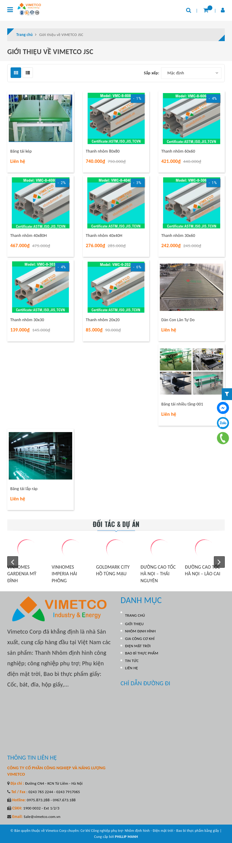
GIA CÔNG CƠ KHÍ (140, 638)
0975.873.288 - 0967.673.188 (51, 800)
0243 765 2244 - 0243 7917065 (53, 792)
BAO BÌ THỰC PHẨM (141, 653)
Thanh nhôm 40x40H (104, 235)
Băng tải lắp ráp (23, 488)
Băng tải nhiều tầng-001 (182, 404)
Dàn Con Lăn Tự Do (178, 319)
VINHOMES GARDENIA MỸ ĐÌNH (21, 573)
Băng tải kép (21, 151)
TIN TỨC (132, 660)
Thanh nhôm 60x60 (178, 151)
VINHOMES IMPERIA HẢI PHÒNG (64, 573)
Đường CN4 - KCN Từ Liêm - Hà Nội (53, 783)
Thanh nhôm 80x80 (103, 151)
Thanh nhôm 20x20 (103, 319)
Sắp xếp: (151, 73)
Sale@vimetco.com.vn (42, 816)
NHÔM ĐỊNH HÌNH (140, 631)
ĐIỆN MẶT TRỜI (138, 646)
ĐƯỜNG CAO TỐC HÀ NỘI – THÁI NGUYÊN (158, 573)
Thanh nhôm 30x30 (27, 319)
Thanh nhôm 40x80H (28, 235)
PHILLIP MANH (126, 837)
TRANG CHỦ (135, 615)
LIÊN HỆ (131, 668)
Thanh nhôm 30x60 (178, 235)
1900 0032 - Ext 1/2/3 (41, 808)
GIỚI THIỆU (134, 624)
